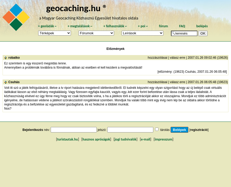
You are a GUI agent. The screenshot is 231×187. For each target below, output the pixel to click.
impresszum (163, 139)
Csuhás (13, 82)
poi (143, 26)
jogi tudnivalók (125, 139)
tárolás (165, 130)
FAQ (182, 26)
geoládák (47, 26)
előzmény (164, 72)
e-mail (145, 139)
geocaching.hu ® (76, 8)
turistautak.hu (67, 139)
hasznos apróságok (96, 139)
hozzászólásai (157, 57)
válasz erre (177, 57)
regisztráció (199, 130)
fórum (163, 26)
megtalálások (80, 26)
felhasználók (115, 26)
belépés (202, 26)
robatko (14, 57)
